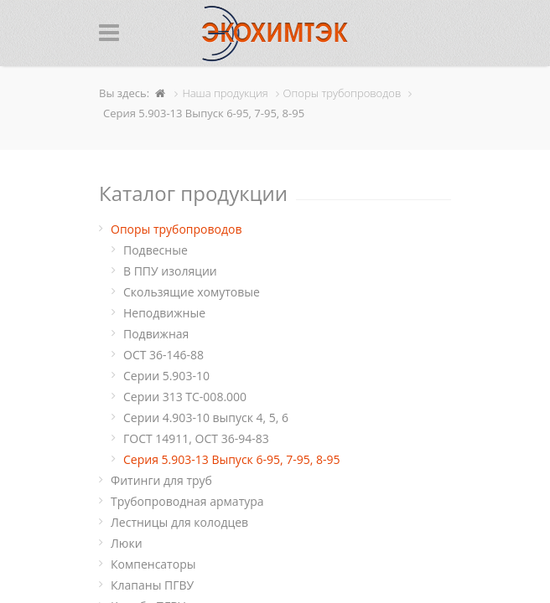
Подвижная (156, 334)
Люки (127, 543)
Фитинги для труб (161, 480)
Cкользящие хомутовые (191, 292)
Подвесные (155, 250)
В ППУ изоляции (170, 271)
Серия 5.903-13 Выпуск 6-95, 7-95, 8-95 (231, 459)
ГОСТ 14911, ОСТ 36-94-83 (196, 438)
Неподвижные (164, 313)
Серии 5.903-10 (166, 376)
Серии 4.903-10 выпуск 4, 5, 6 (205, 417)
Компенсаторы (153, 564)
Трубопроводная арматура (187, 501)
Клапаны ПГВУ (152, 585)
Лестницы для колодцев (179, 522)
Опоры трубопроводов (176, 229)
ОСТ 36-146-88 (163, 355)
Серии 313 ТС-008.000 (184, 397)
